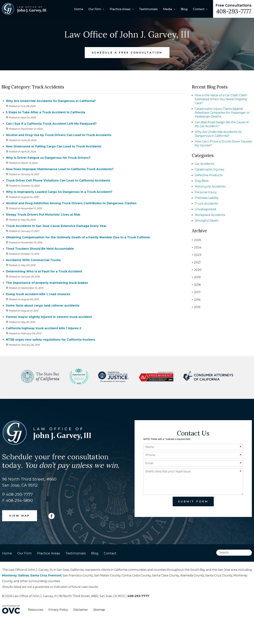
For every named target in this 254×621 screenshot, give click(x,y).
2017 (196, 292)
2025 (196, 240)
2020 (196, 270)
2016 (196, 299)
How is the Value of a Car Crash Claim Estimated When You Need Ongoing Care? (221, 99)
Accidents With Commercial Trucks (33, 260)
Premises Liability (207, 198)
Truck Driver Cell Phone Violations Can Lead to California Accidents (58, 180)
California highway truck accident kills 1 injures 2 (43, 328)
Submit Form (193, 501)
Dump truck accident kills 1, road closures (38, 294)
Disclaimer (80, 609)
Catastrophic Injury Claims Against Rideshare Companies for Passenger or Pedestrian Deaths (222, 112)
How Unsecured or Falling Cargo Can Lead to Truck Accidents (53, 146)
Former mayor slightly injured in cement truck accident (49, 317)
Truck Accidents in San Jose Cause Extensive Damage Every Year (56, 226)
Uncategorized (205, 209)
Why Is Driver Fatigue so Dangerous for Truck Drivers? (48, 157)
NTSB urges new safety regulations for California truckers (50, 339)
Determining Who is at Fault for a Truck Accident (44, 271)
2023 (196, 255)
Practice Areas (120, 9)
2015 (196, 307)
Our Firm (94, 9)
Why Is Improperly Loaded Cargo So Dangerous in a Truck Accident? (59, 192)
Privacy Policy (58, 609)
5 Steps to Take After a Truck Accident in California (45, 112)
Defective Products (208, 175)
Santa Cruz (38, 575)
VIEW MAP (19, 515)
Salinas (23, 575)
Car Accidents (204, 164)
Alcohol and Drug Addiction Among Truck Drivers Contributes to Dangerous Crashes (71, 203)
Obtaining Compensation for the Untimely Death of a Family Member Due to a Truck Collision (78, 237)
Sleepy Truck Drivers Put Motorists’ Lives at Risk (43, 214)
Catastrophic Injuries (209, 169)
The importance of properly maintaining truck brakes (47, 282)
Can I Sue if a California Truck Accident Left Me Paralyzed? (51, 123)
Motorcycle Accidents (210, 186)
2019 (196, 277)
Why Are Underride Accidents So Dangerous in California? (51, 101)
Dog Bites (201, 181)
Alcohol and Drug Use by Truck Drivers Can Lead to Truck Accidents (58, 135)
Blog (184, 9)
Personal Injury (206, 192)
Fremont (54, 575)
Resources (35, 609)
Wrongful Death (206, 220)
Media (167, 9)
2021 (196, 262)
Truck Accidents (206, 203)
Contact (199, 9)
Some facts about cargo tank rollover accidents (42, 305)
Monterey (9, 575)
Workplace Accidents (210, 215)
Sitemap (99, 609)
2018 (196, 285)
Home (78, 9)
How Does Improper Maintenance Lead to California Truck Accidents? (59, 169)
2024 (196, 247)
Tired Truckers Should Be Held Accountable (40, 248)
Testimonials (148, 9)
